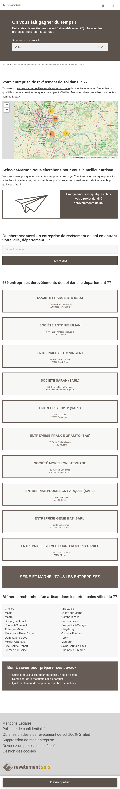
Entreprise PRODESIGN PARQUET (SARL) (60, 491)
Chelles (9, 608)
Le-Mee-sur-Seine (16, 650)
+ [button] (7, 105)
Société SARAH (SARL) (60, 380)
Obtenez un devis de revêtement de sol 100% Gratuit (46, 734)
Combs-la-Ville (70, 616)
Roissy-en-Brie (14, 629)
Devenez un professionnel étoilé (28, 746)
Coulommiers (69, 621)
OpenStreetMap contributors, (96, 158)
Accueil (5, 64)
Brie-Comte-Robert (16, 646)
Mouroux (66, 641)
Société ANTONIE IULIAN (60, 325)
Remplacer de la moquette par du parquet (37, 678)
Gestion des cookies (19, 751)
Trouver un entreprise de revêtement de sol (32, 64)
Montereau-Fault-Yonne (19, 633)
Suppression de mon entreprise (28, 740)
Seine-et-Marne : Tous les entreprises (60, 577)
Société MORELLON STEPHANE (60, 463)
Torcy (64, 637)
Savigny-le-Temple (16, 621)
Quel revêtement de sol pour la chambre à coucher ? (44, 683)
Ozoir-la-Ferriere (71, 633)
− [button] (7, 110)
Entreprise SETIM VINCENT (60, 353)
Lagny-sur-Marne (71, 612)
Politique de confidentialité (24, 729)
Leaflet (71, 158)
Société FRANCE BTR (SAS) (60, 298)
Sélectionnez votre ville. (26, 40)
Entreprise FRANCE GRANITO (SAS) (60, 435)
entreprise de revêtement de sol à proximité (43, 88)
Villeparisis (68, 608)
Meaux (9, 616)
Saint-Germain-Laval (74, 646)
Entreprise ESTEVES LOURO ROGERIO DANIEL (60, 546)
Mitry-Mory (67, 629)
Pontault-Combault (16, 625)
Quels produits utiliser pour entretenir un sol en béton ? (45, 674)
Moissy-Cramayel (15, 641)
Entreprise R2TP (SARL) (60, 408)
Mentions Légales (17, 723)
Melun (8, 612)
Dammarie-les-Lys (16, 637)
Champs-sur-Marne (73, 650)
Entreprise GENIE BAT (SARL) (60, 518)
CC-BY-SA (112, 158)
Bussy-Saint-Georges (74, 625)
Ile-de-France (60, 64)
